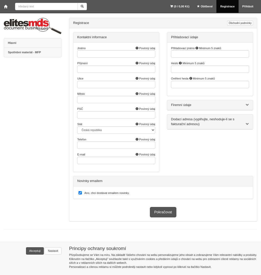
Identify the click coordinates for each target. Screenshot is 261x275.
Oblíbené (205, 6)
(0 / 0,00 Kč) (179, 6)
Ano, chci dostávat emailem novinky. (106, 192)
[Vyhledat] (82, 6)
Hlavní (12, 42)
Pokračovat (163, 212)
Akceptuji (35, 250)
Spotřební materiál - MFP (24, 52)
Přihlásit (247, 6)
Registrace (227, 6)
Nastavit (53, 250)
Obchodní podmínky (240, 23)
